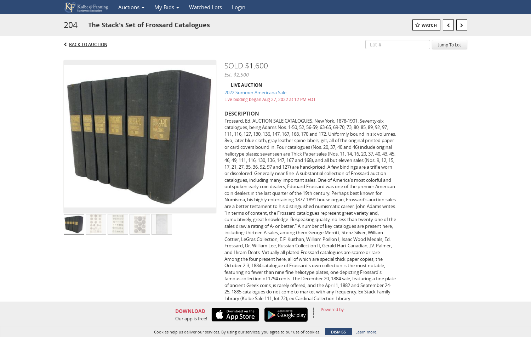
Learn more (365, 332)
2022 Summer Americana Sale (255, 92)
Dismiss (338, 332)
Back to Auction (88, 44)
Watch (429, 25)
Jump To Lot (449, 44)
